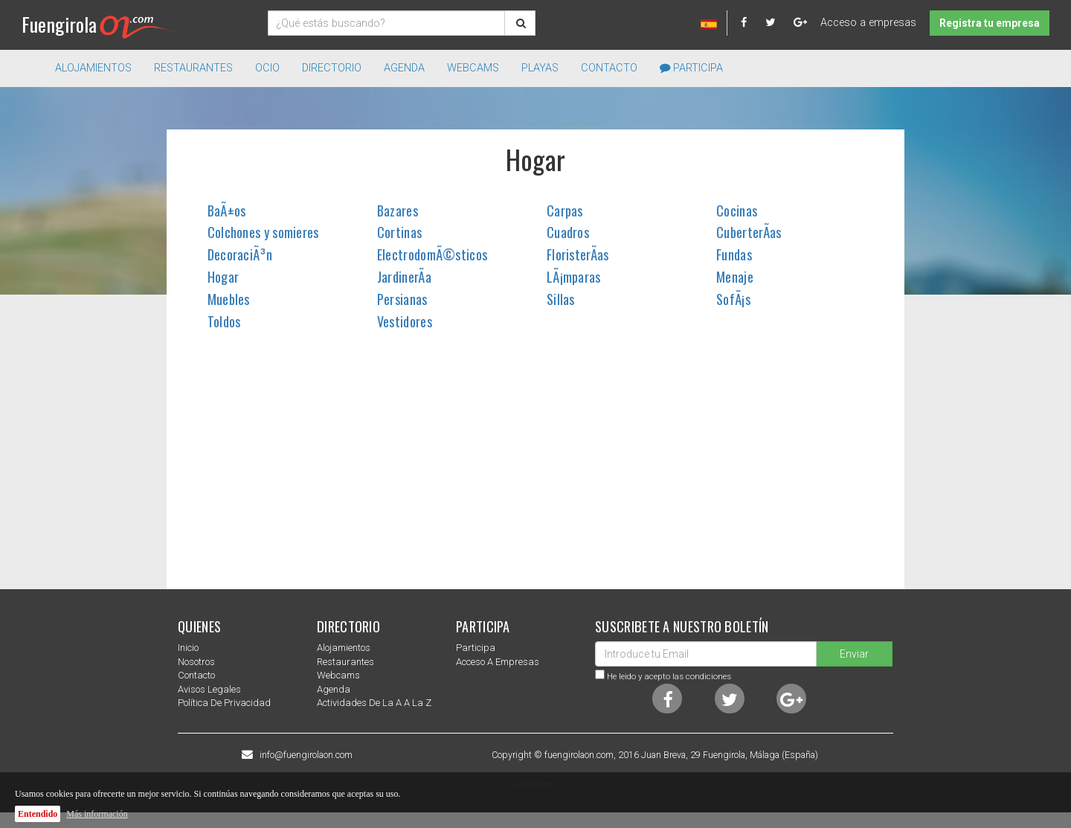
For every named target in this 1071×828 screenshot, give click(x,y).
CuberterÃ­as (748, 232)
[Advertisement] (535, 470)
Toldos (224, 321)
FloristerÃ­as (578, 254)
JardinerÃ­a (404, 276)
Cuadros (568, 232)
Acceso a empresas (868, 22)
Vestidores (404, 321)
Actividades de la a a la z (374, 702)
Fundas (734, 254)
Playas (540, 68)
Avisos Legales (209, 689)
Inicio (188, 647)
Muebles (229, 299)
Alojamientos (343, 647)
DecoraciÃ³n (240, 254)
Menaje (734, 276)
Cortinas (399, 232)
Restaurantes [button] (193, 68)
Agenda (404, 68)
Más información (96, 814)
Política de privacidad (224, 702)
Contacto (609, 68)
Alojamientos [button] (93, 68)
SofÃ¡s (733, 299)
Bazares (397, 210)
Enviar (854, 654)
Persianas (402, 299)
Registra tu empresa (989, 23)
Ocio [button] (267, 68)
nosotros (196, 661)
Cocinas (736, 210)
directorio (331, 68)
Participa (691, 68)
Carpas (565, 210)
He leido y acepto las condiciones (669, 676)
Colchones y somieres (263, 232)
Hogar (223, 276)
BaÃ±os (227, 210)
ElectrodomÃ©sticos (432, 254)
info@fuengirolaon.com (306, 755)
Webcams (473, 68)
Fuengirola (98, 24)
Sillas (561, 299)
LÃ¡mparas (574, 276)
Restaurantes (345, 661)
